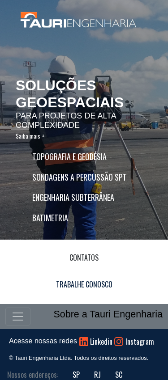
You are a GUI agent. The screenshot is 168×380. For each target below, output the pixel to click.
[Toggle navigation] (17, 316)
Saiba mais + (30, 135)
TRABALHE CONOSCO (84, 284)
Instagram (139, 341)
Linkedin (101, 341)
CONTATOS (84, 257)
